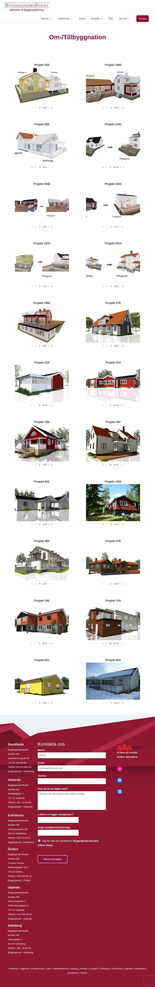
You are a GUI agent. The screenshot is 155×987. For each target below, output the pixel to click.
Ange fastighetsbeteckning (54, 827)
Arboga (83, 968)
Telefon (43, 775)
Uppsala (128, 968)
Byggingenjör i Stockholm (21, 771)
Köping (74, 968)
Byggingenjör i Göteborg (20, 952)
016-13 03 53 (23, 837)
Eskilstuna (117, 968)
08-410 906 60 (23, 767)
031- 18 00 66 (24, 948)
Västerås (13, 968)
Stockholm (72, 973)
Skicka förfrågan (52, 859)
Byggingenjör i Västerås (20, 806)
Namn (42, 750)
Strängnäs (140, 968)
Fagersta (24, 968)
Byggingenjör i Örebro (19, 880)
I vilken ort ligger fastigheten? (56, 814)
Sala (48, 968)
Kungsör (93, 968)
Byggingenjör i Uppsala (20, 918)
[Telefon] (72, 781)
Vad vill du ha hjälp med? (53, 788)
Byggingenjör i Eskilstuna (21, 842)
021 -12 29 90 (24, 802)
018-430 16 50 (24, 914)
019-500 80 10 (24, 876)
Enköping (105, 968)
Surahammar (37, 968)
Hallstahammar (61, 968)
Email (42, 763)
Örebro (84, 973)
